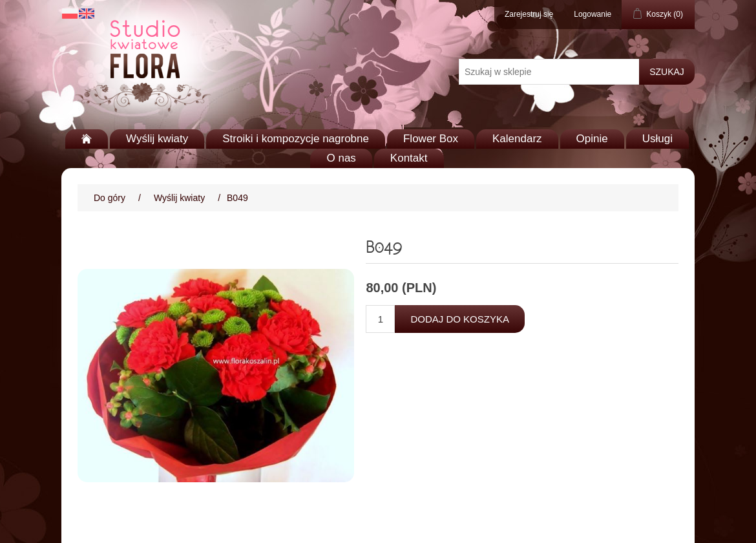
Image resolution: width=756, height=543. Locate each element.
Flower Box (430, 139)
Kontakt (409, 158)
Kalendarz (517, 139)
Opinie (592, 139)
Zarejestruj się (529, 14)
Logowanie (592, 14)
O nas (340, 158)
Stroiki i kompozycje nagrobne (295, 139)
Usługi (657, 139)
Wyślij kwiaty (157, 139)
